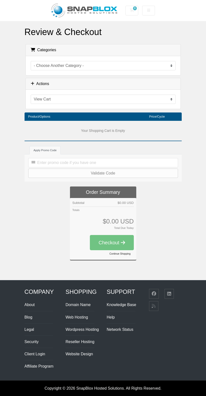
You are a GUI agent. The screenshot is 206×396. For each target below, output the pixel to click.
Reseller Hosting (80, 342)
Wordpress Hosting (82, 329)
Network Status (120, 329)
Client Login (35, 354)
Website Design (79, 354)
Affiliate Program (39, 366)
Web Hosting (77, 317)
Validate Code (103, 173)
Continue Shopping (120, 253)
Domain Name (78, 305)
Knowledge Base (121, 305)
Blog (28, 317)
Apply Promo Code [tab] (45, 150)
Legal (29, 329)
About (30, 305)
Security (32, 342)
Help (111, 317)
